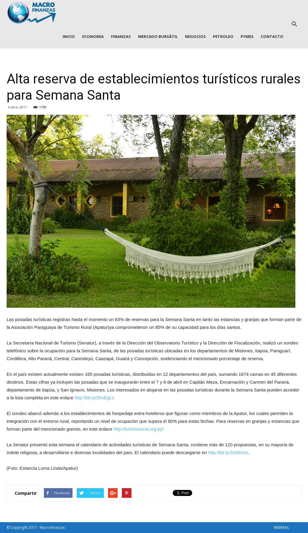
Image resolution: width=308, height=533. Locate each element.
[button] (294, 24)
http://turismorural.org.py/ (138, 429)
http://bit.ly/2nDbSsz (228, 452)
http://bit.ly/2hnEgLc (94, 397)
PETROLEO (223, 36)
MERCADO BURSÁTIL (158, 36)
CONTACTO (272, 36)
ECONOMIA (93, 36)
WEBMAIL (281, 527)
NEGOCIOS (195, 36)
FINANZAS (121, 36)
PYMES (247, 36)
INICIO (69, 36)
